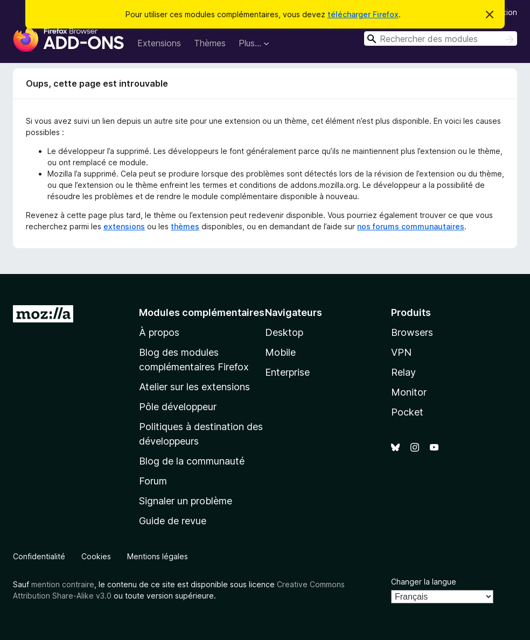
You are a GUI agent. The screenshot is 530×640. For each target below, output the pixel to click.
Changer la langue (423, 581)
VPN (401, 352)
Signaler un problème (185, 501)
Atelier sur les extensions (194, 386)
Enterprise (287, 372)
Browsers (412, 332)
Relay (403, 372)
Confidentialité (39, 556)
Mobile (280, 352)
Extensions (159, 43)
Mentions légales (157, 556)
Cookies (96, 556)
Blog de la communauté (192, 461)
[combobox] (440, 38)
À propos (159, 332)
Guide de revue (172, 520)
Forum (153, 481)
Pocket (407, 412)
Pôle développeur (178, 406)
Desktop (284, 332)
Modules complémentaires (201, 312)
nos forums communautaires (410, 226)
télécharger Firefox (363, 14)
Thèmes (210, 43)
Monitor (409, 392)
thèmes (185, 226)
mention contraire (62, 584)
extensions (124, 226)
